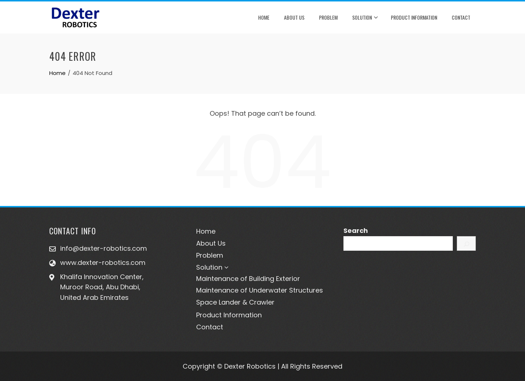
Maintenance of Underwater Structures (259, 290)
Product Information (414, 17)
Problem (328, 17)
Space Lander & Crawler (235, 302)
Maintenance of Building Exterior (248, 278)
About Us (294, 17)
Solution (365, 17)
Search (355, 230)
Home (263, 17)
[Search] (466, 243)
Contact (461, 17)
